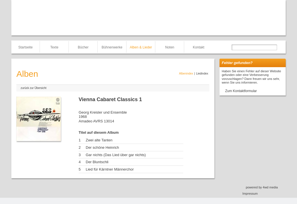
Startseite (25, 47)
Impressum (250, 193)
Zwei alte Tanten (99, 140)
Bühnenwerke (112, 47)
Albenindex (186, 73)
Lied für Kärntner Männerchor (110, 169)
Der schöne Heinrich (102, 147)
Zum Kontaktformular (241, 91)
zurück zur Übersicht (33, 88)
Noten (169, 47)
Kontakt (199, 47)
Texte (54, 47)
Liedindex (202, 73)
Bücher (83, 47)
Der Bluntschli (97, 162)
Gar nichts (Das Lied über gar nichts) (116, 155)
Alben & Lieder (141, 47)
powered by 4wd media (262, 187)
